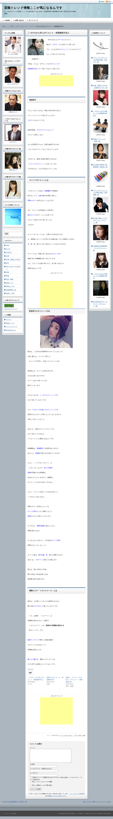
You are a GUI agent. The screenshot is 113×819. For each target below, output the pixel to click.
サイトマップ (33, 20)
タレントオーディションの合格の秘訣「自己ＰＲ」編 (100, 60)
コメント (32, 748)
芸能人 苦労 (10, 293)
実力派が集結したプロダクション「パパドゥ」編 (100, 220)
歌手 (7, 263)
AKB (7, 245)
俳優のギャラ (13, 112)
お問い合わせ (19, 20)
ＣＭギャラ (13, 142)
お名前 (32, 767)
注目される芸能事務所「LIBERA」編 (15, 804)
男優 (7, 276)
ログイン (9, 319)
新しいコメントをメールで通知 (42, 784)
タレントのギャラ (13, 84)
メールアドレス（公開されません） (41, 771)
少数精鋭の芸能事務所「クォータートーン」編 (100, 248)
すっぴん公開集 (13, 54)
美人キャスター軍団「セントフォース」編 (96, 804)
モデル (76, 735)
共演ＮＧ (9, 252)
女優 (7, 256)
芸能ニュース (10, 286)
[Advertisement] (56, 80)
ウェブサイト (34, 775)
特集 (7, 272)
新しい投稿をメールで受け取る (42, 788)
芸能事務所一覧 (11, 290)
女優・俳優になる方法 (13, 259)
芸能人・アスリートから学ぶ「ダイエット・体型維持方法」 (74, 680)
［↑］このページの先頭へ (9, 816)
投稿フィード (10, 323)
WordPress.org (10, 330)
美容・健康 (82, 735)
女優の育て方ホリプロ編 (13, 198)
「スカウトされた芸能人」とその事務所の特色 (100, 276)
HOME (7, 20)
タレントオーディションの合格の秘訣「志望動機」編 (100, 192)
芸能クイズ (9, 283)
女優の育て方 (13, 170)
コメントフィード (11, 326)
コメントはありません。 (66, 735)
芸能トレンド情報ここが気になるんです (15, 26)
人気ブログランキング (10, 309)
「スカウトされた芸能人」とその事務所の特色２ (100, 113)
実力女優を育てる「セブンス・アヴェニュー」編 (100, 304)
